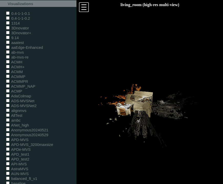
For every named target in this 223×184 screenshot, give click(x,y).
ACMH (14, 62)
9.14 (12, 38)
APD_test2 (17, 159)
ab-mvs (15, 52)
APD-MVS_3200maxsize (29, 144)
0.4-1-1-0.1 (18, 13)
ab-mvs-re (17, 57)
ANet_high (17, 125)
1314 (13, 23)
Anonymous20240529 (27, 135)
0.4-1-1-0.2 (18, 18)
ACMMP (15, 76)
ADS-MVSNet (20, 101)
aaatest (15, 42)
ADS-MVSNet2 (21, 105)
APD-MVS (17, 139)
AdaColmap (18, 96)
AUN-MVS (17, 173)
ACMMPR (17, 81)
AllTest (14, 115)
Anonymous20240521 (27, 130)
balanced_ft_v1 (21, 178)
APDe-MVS (18, 149)
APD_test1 (17, 154)
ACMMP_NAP (20, 86)
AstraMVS (17, 169)
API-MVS (16, 164)
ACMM (14, 72)
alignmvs (16, 110)
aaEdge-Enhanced (24, 47)
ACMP (14, 91)
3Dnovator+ (18, 33)
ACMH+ (15, 67)
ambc (13, 120)
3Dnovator (17, 28)
